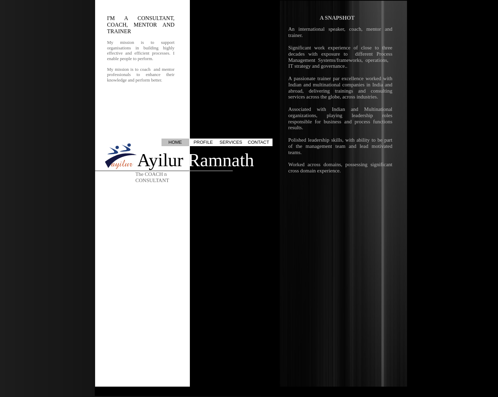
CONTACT (258, 142)
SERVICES (231, 142)
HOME (175, 142)
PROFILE (203, 142)
